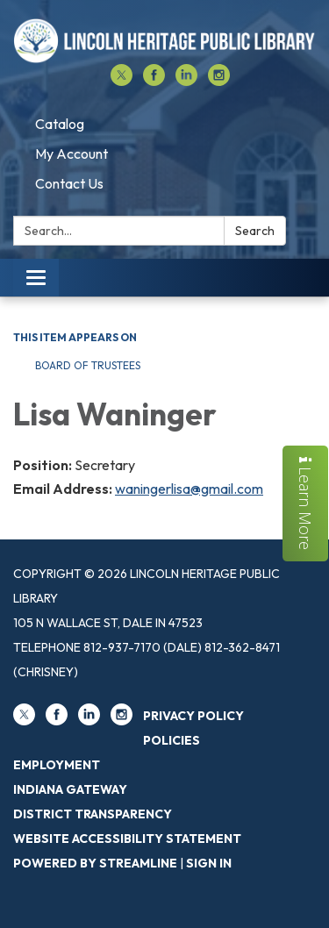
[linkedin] (186, 80)
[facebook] (154, 80)
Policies (171, 740)
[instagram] (219, 80)
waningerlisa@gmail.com (189, 488)
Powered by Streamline (95, 863)
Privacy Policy (193, 716)
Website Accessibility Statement (127, 838)
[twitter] (121, 80)
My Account (71, 153)
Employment (56, 765)
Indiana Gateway (70, 789)
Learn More (305, 503)
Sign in (209, 863)
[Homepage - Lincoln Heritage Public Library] (164, 41)
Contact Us (69, 183)
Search (255, 231)
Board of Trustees (87, 365)
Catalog (59, 123)
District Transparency (92, 814)
